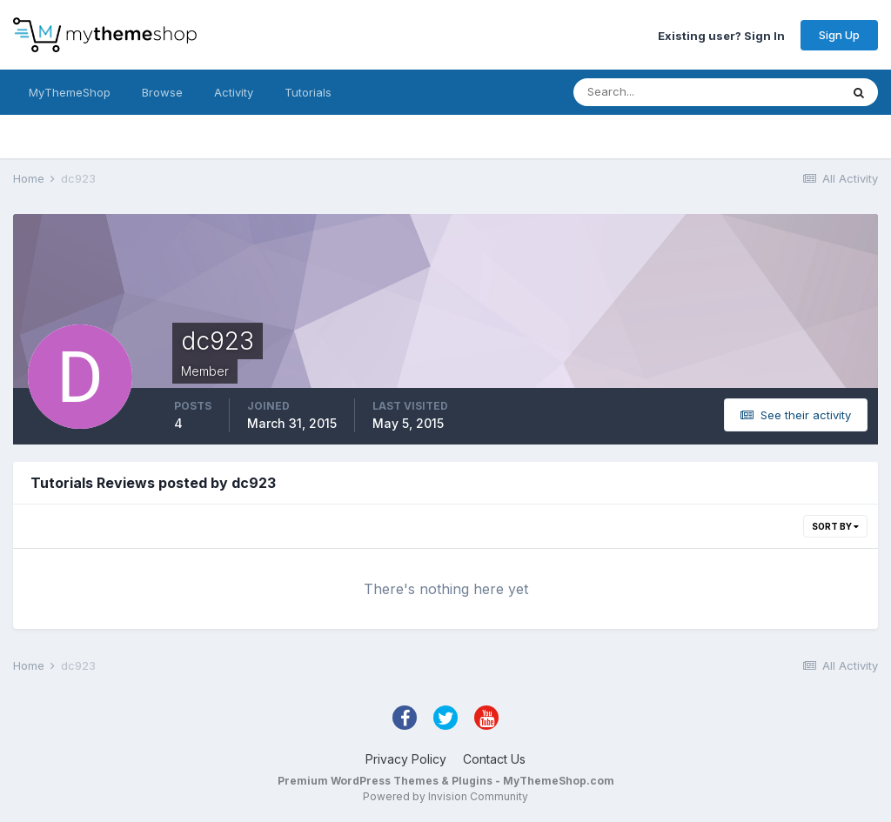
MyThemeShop (70, 92)
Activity (233, 92)
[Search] (650, 92)
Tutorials (308, 92)
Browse (162, 92)
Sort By (835, 526)
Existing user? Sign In (721, 35)
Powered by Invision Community (445, 796)
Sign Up (839, 35)
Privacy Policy (405, 759)
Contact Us (494, 759)
